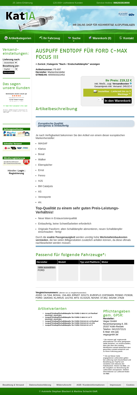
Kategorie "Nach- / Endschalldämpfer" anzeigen (73, 64)
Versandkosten (122, 83)
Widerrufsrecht (63, 385)
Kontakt (126, 38)
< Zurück (40, 64)
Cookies (130, 385)
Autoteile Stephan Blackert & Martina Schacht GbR (69, 391)
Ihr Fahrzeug (49, 39)
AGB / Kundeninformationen (91, 385)
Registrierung (16, 173)
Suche (74, 39)
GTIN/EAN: (41, 74)
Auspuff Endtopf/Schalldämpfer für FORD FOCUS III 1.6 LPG (70, 323)
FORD (46, 270)
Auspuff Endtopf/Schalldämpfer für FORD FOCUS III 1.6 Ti (69, 325)
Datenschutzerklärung (40, 385)
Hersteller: (41, 72)
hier (124, 366)
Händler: (12, 170)
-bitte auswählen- (46, 267)
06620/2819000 (121, 2)
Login (21, 170)
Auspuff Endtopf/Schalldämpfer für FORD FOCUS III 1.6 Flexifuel (71, 321)
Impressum (115, 385)
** (130, 94)
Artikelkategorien (17, 39)
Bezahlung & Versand (13, 385)
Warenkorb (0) (99, 38)
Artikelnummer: (44, 69)
